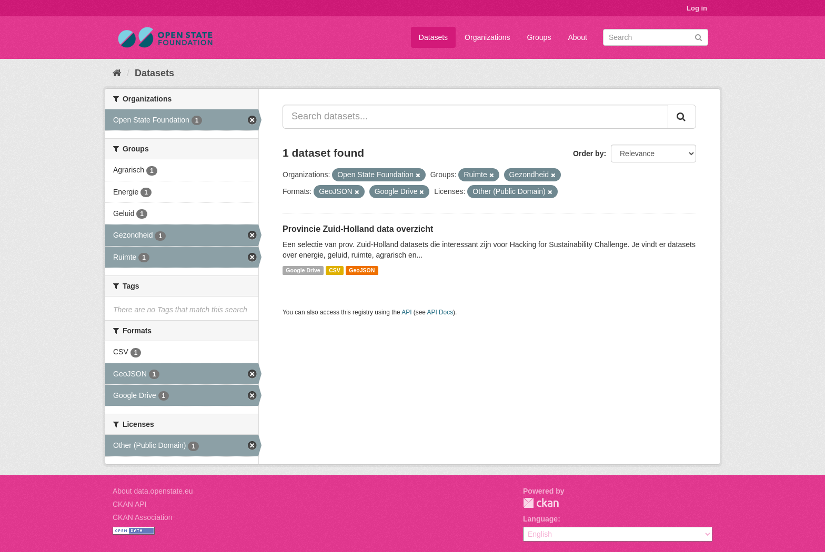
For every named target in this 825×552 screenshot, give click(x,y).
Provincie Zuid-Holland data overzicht (358, 228)
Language (540, 519)
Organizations (487, 37)
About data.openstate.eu (153, 491)
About (577, 37)
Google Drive (303, 270)
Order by (588, 153)
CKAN (541, 502)
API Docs (440, 312)
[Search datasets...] (475, 117)
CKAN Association (143, 517)
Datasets (433, 37)
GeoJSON (362, 270)
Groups (539, 37)
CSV (334, 270)
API (406, 312)
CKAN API (130, 504)
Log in (697, 8)
